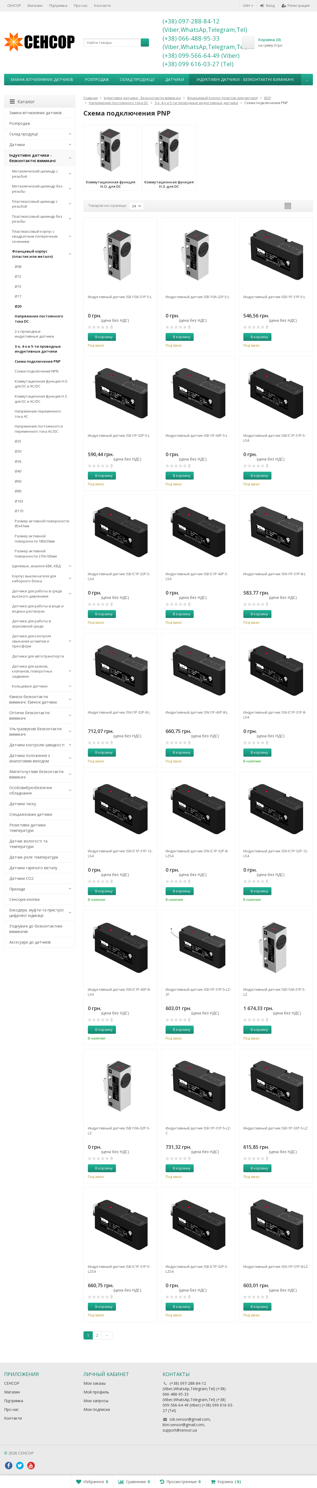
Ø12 (18, 276)
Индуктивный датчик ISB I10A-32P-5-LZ (119, 1130)
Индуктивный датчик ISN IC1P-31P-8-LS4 (274, 715)
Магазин (35, 5)
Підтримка (58, 5)
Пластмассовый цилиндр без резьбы (37, 219)
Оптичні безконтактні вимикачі (29, 715)
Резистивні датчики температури (27, 827)
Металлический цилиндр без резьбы (37, 189)
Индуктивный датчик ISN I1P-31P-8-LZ (275, 1266)
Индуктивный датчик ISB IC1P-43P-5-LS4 (197, 576)
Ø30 (18, 451)
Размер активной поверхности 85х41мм (42, 524)
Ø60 (18, 481)
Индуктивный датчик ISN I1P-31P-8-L (274, 573)
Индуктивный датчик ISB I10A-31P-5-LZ (274, 992)
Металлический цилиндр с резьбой (35, 174)
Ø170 (19, 510)
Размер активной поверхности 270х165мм (36, 553)
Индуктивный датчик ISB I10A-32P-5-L (197, 296)
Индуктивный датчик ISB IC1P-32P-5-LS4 (119, 576)
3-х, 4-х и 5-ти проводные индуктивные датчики (38, 349)
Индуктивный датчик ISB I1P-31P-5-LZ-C (198, 1130)
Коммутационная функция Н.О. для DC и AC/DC (41, 384)
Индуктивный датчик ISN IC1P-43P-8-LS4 (119, 992)
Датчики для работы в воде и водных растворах (38, 609)
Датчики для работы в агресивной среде (31, 624)
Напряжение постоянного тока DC (39, 319)
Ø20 (18, 306)
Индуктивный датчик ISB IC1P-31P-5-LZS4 (119, 1269)
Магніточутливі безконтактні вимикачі (36, 774)
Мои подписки (96, 1409)
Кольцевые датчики (29, 686)
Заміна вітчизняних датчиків (41, 79)
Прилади (17, 889)
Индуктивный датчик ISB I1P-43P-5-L (197, 435)
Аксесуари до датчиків (30, 942)
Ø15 (18, 286)
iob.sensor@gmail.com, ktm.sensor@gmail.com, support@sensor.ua (187, 1425)
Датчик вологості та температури (28, 843)
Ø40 (18, 471)
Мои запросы (95, 1400)
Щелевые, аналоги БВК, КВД (36, 565)
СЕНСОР (14, 5)
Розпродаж (97, 79)
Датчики (174, 79)
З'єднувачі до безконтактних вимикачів (35, 928)
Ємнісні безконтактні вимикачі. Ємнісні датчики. (33, 699)
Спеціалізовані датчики (30, 814)
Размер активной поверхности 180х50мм (35, 539)
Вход (267, 5)
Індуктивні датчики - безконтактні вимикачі (245, 79)
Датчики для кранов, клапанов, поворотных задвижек (32, 671)
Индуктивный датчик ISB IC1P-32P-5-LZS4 (197, 1269)
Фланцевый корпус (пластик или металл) (32, 254)
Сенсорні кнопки (24, 899)
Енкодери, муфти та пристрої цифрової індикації (36, 912)
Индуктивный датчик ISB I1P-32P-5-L (119, 435)
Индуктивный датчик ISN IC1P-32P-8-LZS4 (197, 853)
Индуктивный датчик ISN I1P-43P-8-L (197, 712)
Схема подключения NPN (36, 371)
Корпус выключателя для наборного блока (34, 579)
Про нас (81, 5)
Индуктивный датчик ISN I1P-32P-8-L (119, 712)
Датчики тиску (22, 803)
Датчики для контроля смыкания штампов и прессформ (31, 641)
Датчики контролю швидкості (36, 744)
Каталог (22, 102)
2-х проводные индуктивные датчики (34, 334)
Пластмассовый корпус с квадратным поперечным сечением (35, 236)
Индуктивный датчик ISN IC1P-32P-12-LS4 (275, 853)
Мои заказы (94, 1383)
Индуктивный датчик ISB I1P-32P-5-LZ (275, 1128)
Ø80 (18, 491)
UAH (248, 5)
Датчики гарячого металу (33, 867)
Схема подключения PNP (38, 361)
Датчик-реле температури (33, 857)
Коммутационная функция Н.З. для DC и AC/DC (41, 399)
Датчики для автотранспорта (38, 656)
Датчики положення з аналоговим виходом (29, 758)
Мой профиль (96, 1392)
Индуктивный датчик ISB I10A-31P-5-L (120, 296)
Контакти (102, 5)
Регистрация (296, 5)
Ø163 (19, 501)
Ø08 (18, 266)
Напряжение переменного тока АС (38, 414)
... (307, 79)
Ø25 (18, 441)
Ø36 (18, 461)
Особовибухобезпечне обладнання (30, 790)
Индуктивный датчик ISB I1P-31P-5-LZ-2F (198, 992)
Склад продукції (137, 79)
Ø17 (18, 296)
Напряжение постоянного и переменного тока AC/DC (39, 429)
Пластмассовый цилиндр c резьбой (35, 204)
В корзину (101, 336)
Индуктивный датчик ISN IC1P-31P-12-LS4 (120, 853)
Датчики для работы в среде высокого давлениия (37, 594)
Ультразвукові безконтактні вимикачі (35, 731)
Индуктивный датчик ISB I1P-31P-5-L (274, 296)
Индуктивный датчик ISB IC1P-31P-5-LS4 (274, 438)
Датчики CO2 (21, 878)
